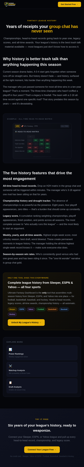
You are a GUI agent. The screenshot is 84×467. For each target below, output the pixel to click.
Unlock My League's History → (26, 322)
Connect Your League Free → (42, 449)
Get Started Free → (69, 4)
